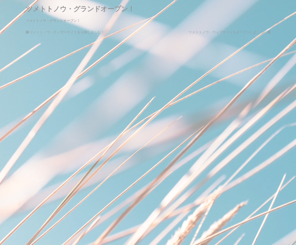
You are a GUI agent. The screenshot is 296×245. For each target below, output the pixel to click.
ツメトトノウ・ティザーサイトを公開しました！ (65, 32)
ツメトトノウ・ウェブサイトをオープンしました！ (230, 32)
